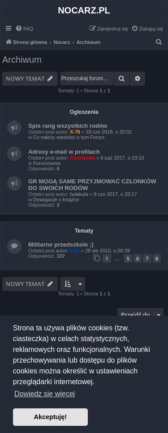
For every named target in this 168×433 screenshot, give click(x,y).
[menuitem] (24, 28)
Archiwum (22, 60)
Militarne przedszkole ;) (61, 244)
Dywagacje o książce (56, 199)
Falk (75, 250)
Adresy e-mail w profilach (64, 151)
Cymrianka (82, 157)
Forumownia (46, 163)
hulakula (79, 194)
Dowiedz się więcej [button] (44, 394)
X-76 (75, 131)
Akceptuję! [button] (50, 416)
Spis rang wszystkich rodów (68, 125)
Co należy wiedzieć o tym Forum (68, 137)
